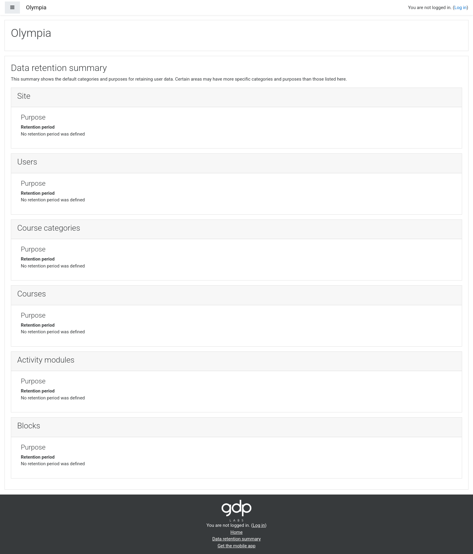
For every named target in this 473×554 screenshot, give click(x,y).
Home (236, 532)
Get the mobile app (236, 546)
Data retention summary (236, 539)
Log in (460, 7)
